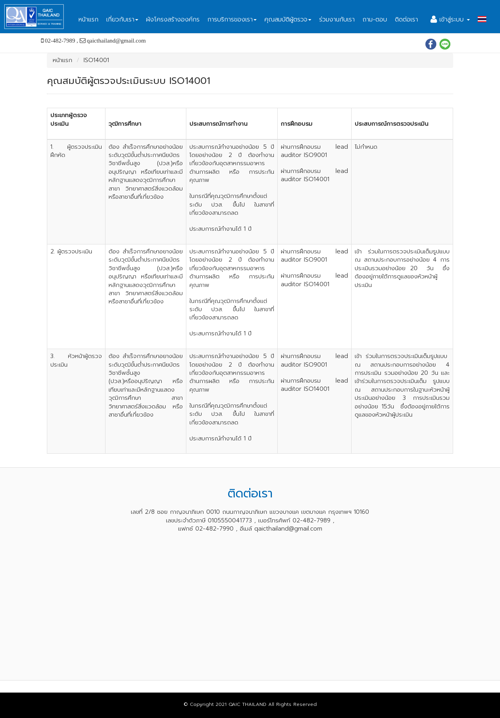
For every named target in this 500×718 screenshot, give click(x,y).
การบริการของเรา (232, 19)
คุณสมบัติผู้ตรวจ (287, 19)
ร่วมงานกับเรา (337, 19)
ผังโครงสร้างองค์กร (173, 19)
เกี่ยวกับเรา (122, 19)
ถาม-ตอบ (374, 19)
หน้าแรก (88, 19)
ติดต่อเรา (406, 19)
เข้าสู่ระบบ (450, 19)
